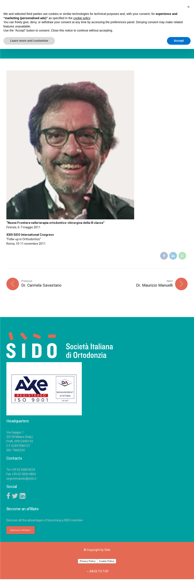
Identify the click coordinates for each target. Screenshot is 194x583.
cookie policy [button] (81, 18)
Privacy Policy (88, 562)
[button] (188, 6)
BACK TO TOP (99, 572)
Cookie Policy (106, 562)
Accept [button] (179, 40)
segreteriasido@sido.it (21, 479)
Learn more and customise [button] (29, 40)
